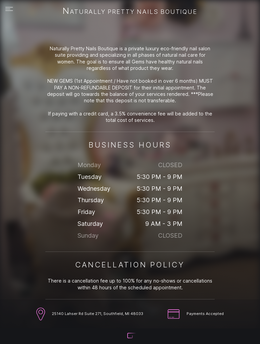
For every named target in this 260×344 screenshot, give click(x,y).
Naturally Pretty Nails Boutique (130, 11)
